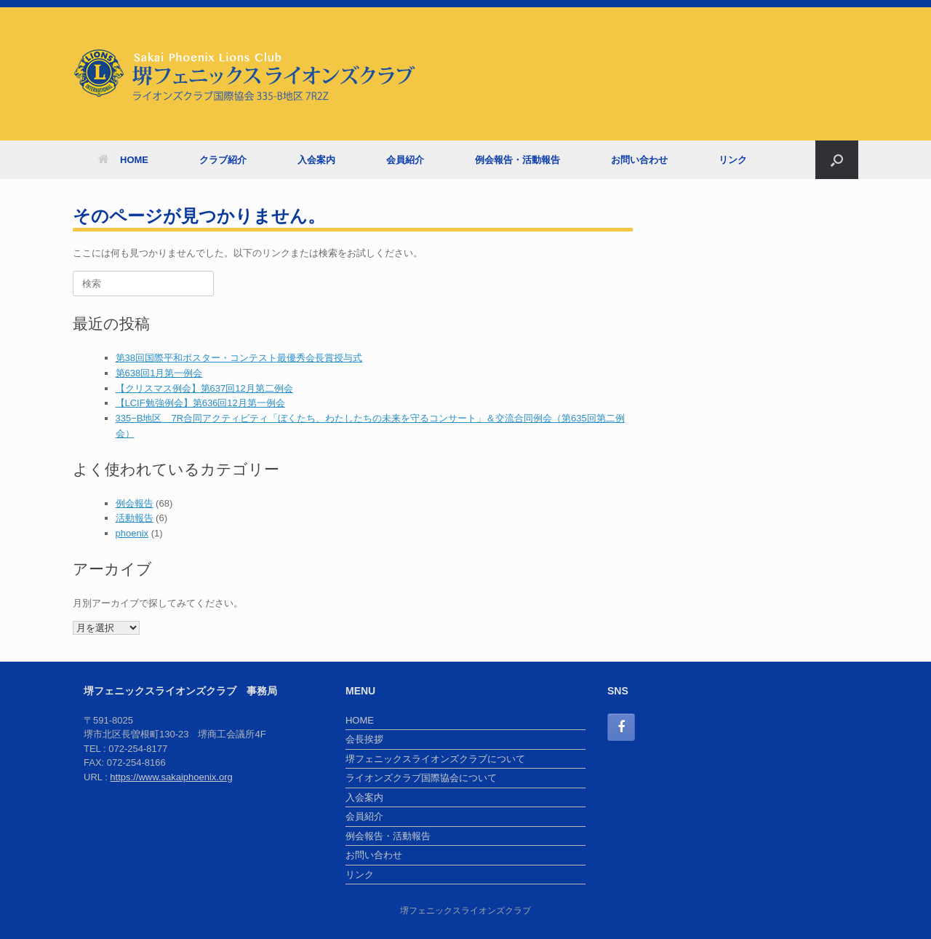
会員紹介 (405, 159)
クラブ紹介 (223, 159)
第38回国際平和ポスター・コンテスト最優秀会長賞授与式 (239, 357)
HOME (123, 159)
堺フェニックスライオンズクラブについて (435, 758)
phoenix (132, 533)
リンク (733, 159)
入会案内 (316, 159)
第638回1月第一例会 (159, 373)
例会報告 (134, 503)
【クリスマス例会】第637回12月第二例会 (204, 388)
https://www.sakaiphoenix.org (171, 777)
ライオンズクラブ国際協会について (421, 777)
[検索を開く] (836, 159)
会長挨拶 (364, 739)
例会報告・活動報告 (517, 159)
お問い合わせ (639, 159)
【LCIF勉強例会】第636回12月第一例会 (200, 402)
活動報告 (134, 517)
